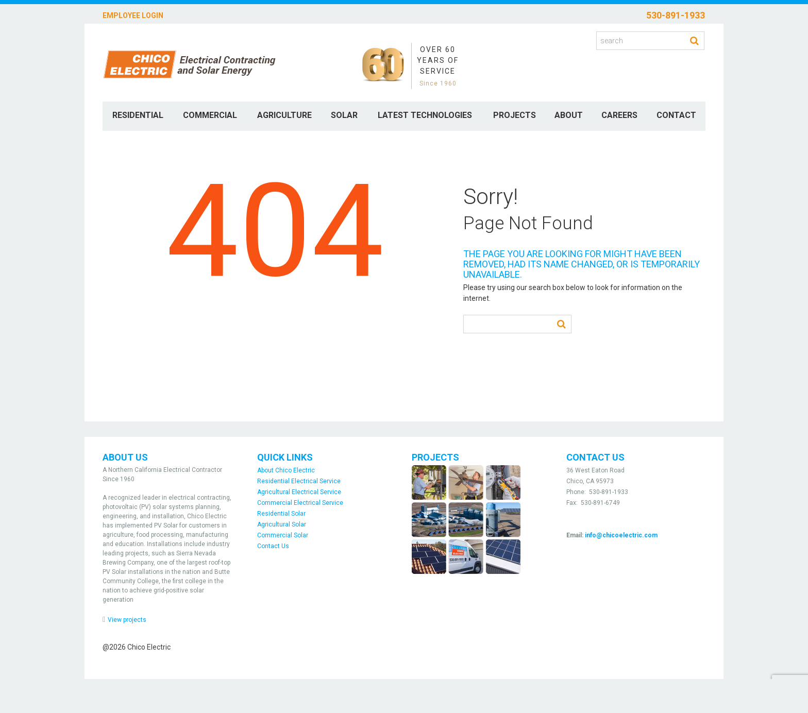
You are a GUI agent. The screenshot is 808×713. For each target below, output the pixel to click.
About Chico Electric (286, 470)
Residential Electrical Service (299, 481)
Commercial (210, 115)
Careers (619, 115)
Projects (514, 115)
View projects (127, 619)
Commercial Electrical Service (300, 502)
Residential (137, 115)
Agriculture (284, 115)
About (568, 115)
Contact (676, 115)
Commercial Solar (282, 535)
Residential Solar (281, 513)
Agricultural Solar (281, 524)
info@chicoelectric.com (621, 535)
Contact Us (273, 546)
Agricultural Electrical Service (299, 492)
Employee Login (133, 15)
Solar (344, 115)
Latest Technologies (425, 115)
